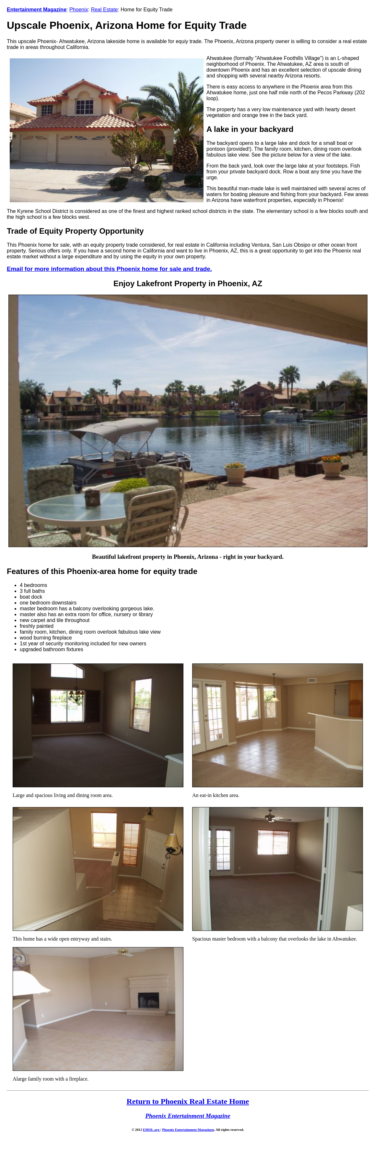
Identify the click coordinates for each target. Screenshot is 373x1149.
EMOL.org (151, 1129)
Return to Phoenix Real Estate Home (188, 1101)
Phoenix (78, 9)
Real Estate (104, 9)
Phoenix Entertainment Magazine (187, 1129)
